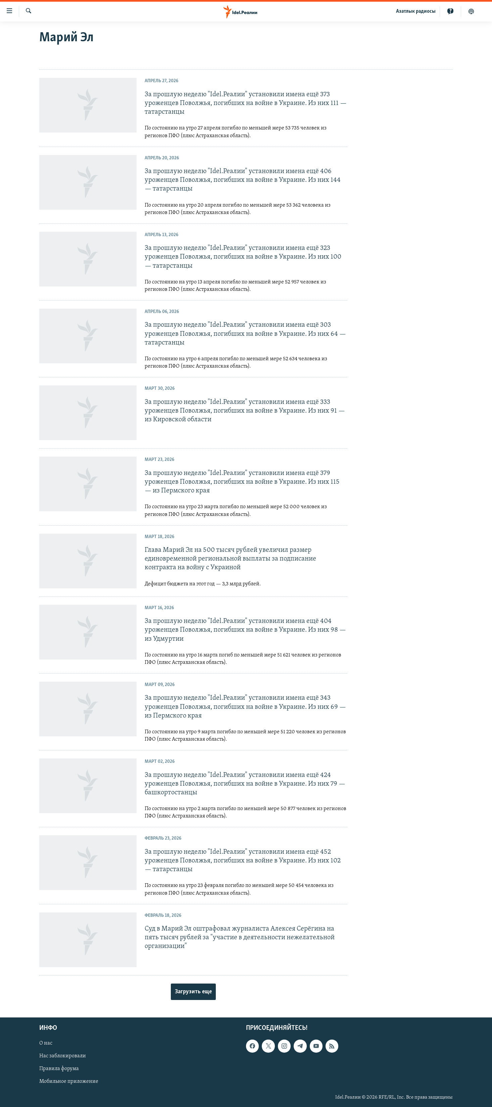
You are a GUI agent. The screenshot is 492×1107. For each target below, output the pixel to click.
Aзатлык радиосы (416, 11)
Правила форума (59, 1068)
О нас (45, 1043)
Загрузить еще (193, 992)
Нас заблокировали (62, 1056)
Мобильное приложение (68, 1081)
